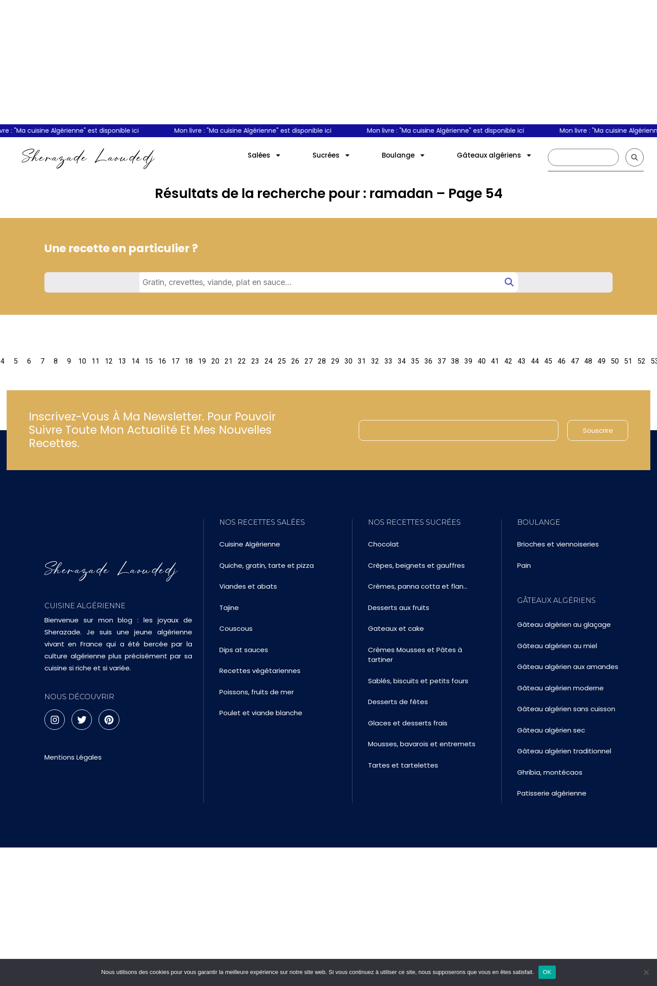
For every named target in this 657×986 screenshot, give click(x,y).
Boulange (404, 155)
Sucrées (332, 155)
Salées (264, 155)
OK (547, 972)
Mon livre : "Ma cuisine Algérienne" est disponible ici (257, 130)
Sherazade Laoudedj (88, 157)
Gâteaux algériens (494, 155)
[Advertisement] (328, 62)
